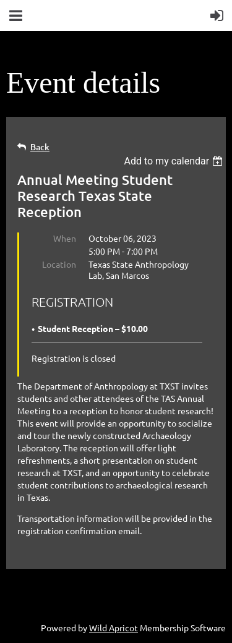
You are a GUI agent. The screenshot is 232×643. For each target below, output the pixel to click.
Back (39, 147)
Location (59, 264)
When (64, 238)
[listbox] (175, 161)
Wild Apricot (113, 627)
